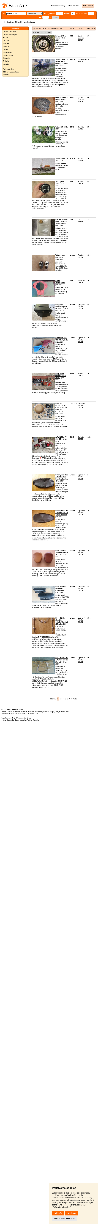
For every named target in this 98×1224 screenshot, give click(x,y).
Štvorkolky (6, 58)
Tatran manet (60, 255)
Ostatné (6, 75)
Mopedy (6, 46)
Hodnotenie (16, 712)
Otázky (9, 712)
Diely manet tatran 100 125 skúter (60, 376)
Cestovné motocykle (10, 35)
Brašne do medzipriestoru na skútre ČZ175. (61, 306)
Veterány (6, 64)
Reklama (31, 712)
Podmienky (38, 712)
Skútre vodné (7, 52)
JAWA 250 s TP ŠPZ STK (61, 438)
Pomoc (3, 712)
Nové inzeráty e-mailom (42, 32)
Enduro (5, 37)
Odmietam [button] (71, 1213)
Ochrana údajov (48, 712)
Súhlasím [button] (58, 1213)
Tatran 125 (59, 127)
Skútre (5, 49)
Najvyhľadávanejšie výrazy (21, 718)
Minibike (6, 43)
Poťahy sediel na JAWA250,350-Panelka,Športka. (61, 477)
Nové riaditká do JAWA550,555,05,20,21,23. (61, 660)
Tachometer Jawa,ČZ (59, 182)
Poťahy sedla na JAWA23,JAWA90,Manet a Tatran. (61, 513)
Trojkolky (6, 61)
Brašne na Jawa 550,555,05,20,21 (61, 339)
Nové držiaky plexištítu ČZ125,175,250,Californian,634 (61, 621)
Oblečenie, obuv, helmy (11, 72)
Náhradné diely (8, 69)
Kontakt (24, 712)
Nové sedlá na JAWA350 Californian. (60, 588)
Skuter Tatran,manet (60, 282)
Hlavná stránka (8, 22)
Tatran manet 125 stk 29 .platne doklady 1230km (61, 61)
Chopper (6, 40)
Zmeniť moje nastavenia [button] (64, 1218)
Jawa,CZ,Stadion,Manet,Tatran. (61, 98)
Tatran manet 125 (61, 159)
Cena (72, 28)
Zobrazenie (91, 28)
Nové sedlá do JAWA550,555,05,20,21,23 (61, 553)
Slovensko (10, 720)
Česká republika (20, 720)
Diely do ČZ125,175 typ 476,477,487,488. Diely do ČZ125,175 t (61, 407)
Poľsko (29, 720)
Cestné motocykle (9, 32)
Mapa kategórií (6, 718)
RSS (56, 712)
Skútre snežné (8, 55)
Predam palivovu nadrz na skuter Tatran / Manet (61, 221)
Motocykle (18, 22)
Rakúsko (36, 720)
